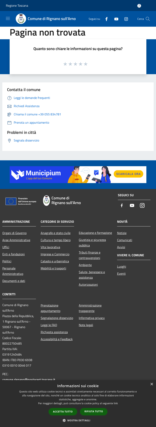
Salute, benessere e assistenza (92, 275)
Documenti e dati (13, 280)
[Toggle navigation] (8, 18)
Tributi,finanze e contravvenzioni (89, 255)
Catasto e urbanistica (55, 261)
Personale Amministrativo (12, 271)
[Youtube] (115, 18)
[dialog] (78, 403)
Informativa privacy (92, 318)
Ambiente (85, 265)
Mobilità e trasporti (53, 268)
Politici (6, 261)
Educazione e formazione (95, 232)
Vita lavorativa (50, 247)
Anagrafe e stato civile (56, 233)
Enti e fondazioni (13, 254)
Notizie (122, 233)
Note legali (86, 325)
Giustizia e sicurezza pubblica (92, 242)
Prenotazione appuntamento (50, 308)
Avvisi (121, 247)
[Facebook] (105, 18)
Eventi (121, 273)
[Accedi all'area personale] (139, 5)
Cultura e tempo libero (56, 240)
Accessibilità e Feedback (57, 339)
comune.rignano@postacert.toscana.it (28, 379)
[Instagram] (124, 18)
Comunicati (124, 240)
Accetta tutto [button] (63, 411)
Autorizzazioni (88, 284)
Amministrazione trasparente (90, 308)
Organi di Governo (14, 233)
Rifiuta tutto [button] (93, 411)
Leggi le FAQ (49, 325)
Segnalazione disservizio (57, 318)
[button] (78, 420)
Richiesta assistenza (54, 332)
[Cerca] (147, 18)
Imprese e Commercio (55, 254)
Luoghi (121, 266)
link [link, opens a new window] (116, 403)
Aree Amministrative (16, 240)
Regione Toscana (17, 5)
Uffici (5, 247)
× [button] (151, 384)
